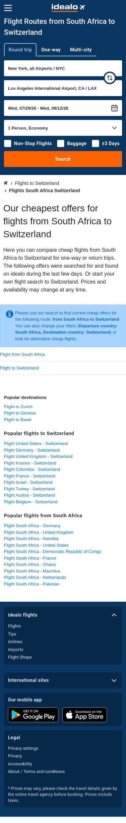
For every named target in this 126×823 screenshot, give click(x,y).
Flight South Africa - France (30, 558)
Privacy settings (23, 748)
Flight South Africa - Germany (32, 525)
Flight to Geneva (19, 413)
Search (63, 159)
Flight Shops (20, 657)
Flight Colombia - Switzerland (32, 469)
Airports (15, 649)
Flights (14, 626)
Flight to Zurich (18, 406)
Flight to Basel (17, 419)
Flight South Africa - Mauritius (32, 571)
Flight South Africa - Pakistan (31, 583)
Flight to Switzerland (19, 367)
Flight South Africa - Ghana (30, 564)
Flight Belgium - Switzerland (30, 501)
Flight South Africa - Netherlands (35, 577)
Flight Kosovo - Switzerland (30, 463)
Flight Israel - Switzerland (28, 482)
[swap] (109, 78)
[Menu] (8, 8)
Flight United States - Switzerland (36, 443)
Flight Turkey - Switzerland (29, 488)
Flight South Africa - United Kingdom (39, 532)
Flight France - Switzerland (29, 475)
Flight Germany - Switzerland (32, 450)
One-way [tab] (51, 49)
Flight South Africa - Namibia (31, 538)
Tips (12, 633)
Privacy (15, 755)
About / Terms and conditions (36, 771)
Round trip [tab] (20, 49)
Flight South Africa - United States (36, 545)
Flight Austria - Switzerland (29, 495)
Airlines (15, 641)
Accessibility (20, 763)
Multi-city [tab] (81, 49)
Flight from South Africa (22, 354)
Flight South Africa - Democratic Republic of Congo (52, 551)
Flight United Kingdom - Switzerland (38, 456)
